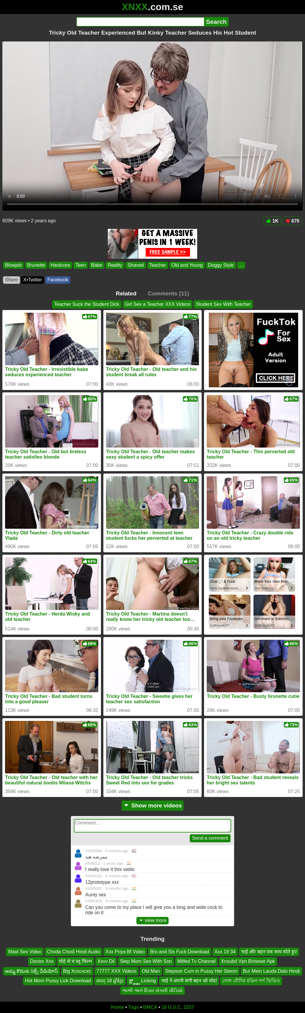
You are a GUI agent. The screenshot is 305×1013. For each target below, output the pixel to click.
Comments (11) (168, 293)
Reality (115, 265)
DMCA (150, 1007)
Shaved (135, 265)
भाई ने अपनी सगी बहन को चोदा (189, 980)
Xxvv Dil (106, 961)
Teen (80, 265)
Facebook (57, 279)
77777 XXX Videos (116, 971)
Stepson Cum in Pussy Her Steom (201, 971)
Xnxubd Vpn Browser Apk (248, 961)
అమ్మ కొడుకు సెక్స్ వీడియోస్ (31, 971)
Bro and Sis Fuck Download (179, 951)
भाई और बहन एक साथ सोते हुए (269, 951)
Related (126, 293)
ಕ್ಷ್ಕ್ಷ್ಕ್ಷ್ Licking (142, 980)
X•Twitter (32, 279)
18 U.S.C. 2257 (177, 1007)
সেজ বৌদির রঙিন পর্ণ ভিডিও (251, 980)
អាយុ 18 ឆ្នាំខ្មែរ (110, 980)
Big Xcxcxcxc (77, 971)
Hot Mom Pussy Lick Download (58, 980)
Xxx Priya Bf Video (125, 951)
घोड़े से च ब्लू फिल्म (75, 961)
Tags (133, 1007)
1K (272, 220)
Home (117, 1007)
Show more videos (152, 805)
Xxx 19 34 (225, 951)
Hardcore (60, 265)
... (241, 265)
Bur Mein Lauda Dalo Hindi (271, 971)
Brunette (36, 265)
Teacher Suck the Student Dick (86, 304)
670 (292, 220)
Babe (96, 265)
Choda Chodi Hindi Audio (73, 951)
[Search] (140, 22)
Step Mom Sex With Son (146, 961)
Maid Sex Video (24, 951)
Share (11, 279)
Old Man (151, 971)
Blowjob (13, 265)
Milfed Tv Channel (196, 961)
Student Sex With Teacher (223, 304)
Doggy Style (221, 265)
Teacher (157, 265)
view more (152, 920)
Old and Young (187, 265)
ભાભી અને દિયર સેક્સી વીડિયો (152, 990)
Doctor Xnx (42, 961)
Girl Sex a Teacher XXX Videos (158, 304)
